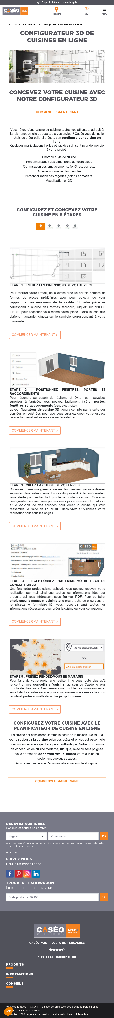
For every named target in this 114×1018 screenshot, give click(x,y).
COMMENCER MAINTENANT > (35, 335)
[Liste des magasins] (26, 836)
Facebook (10, 874)
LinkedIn (36, 874)
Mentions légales (16, 1006)
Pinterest (19, 874)
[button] (8, 1011)
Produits (15, 964)
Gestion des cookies (28, 1010)
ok (104, 836)
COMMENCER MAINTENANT (57, 112)
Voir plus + (11, 852)
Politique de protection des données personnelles (69, 1006)
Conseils (14, 983)
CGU (33, 1006)
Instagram (27, 874)
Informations (19, 974)
